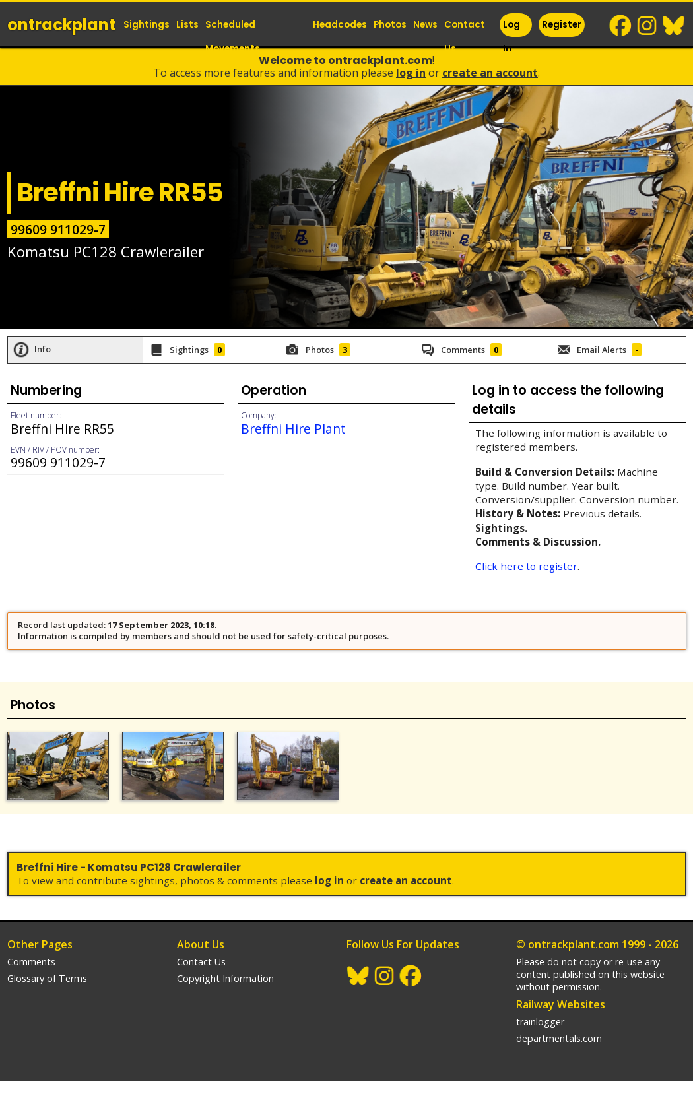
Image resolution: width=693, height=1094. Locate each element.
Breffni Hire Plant (293, 428)
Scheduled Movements (232, 36)
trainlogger (540, 1021)
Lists (187, 24)
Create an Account (490, 72)
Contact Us (464, 36)
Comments (31, 961)
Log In (511, 36)
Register (561, 24)
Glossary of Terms (47, 978)
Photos (390, 24)
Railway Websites (560, 1004)
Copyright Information (225, 978)
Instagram (647, 26)
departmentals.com (559, 1038)
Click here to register (526, 566)
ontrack (61, 25)
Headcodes (340, 24)
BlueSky (674, 26)
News (425, 24)
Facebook (621, 26)
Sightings (146, 24)
